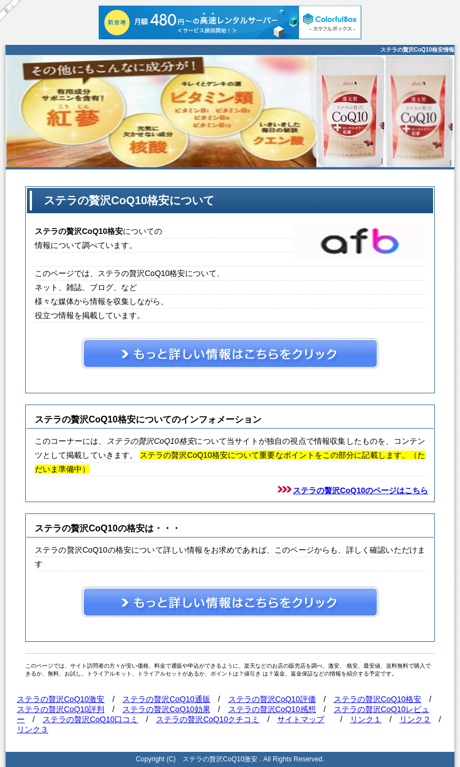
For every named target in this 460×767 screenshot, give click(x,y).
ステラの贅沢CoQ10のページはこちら (360, 490)
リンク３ (32, 729)
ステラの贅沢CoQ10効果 (166, 709)
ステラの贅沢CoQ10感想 (272, 709)
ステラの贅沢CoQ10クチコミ (207, 719)
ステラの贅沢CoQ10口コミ (90, 719)
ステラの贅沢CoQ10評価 (272, 699)
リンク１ (365, 719)
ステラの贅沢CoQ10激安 (60, 699)
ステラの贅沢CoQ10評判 (60, 709)
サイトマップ (300, 719)
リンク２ (415, 719)
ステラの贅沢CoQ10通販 (166, 699)
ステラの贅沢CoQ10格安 (377, 699)
